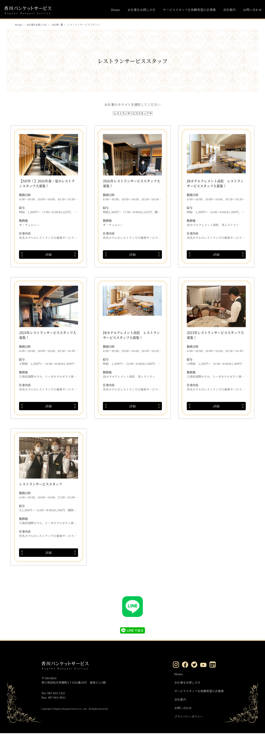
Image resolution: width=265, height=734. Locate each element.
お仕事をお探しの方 (141, 9)
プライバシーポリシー (188, 717)
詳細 (48, 254)
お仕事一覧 (60, 24)
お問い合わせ (252, 9)
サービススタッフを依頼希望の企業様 (189, 9)
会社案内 (229, 9)
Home (115, 9)
